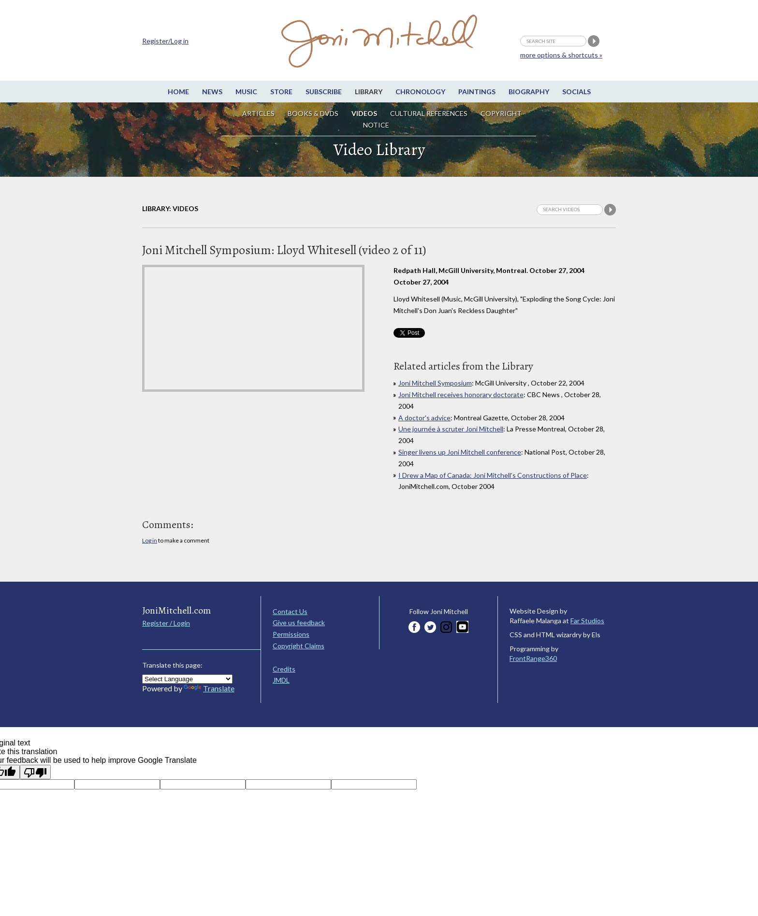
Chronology (420, 91)
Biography (529, 91)
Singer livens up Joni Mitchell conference (459, 452)
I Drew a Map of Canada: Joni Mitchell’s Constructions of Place (492, 475)
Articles (258, 113)
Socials (576, 91)
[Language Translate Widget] (187, 679)
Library (368, 91)
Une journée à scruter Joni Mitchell (450, 429)
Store (281, 91)
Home (178, 91)
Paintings (477, 91)
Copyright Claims (298, 646)
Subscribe (324, 91)
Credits (284, 669)
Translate (209, 688)
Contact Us (290, 611)
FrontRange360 (533, 658)
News (212, 91)
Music (246, 91)
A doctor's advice (424, 418)
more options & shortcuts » (561, 55)
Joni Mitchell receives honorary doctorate (461, 394)
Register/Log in (165, 41)
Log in (149, 540)
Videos (364, 113)
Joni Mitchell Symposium (435, 383)
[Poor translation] (35, 772)
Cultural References (428, 113)
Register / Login (166, 623)
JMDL (281, 680)
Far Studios (587, 620)
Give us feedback (299, 622)
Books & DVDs (313, 113)
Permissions (291, 634)
